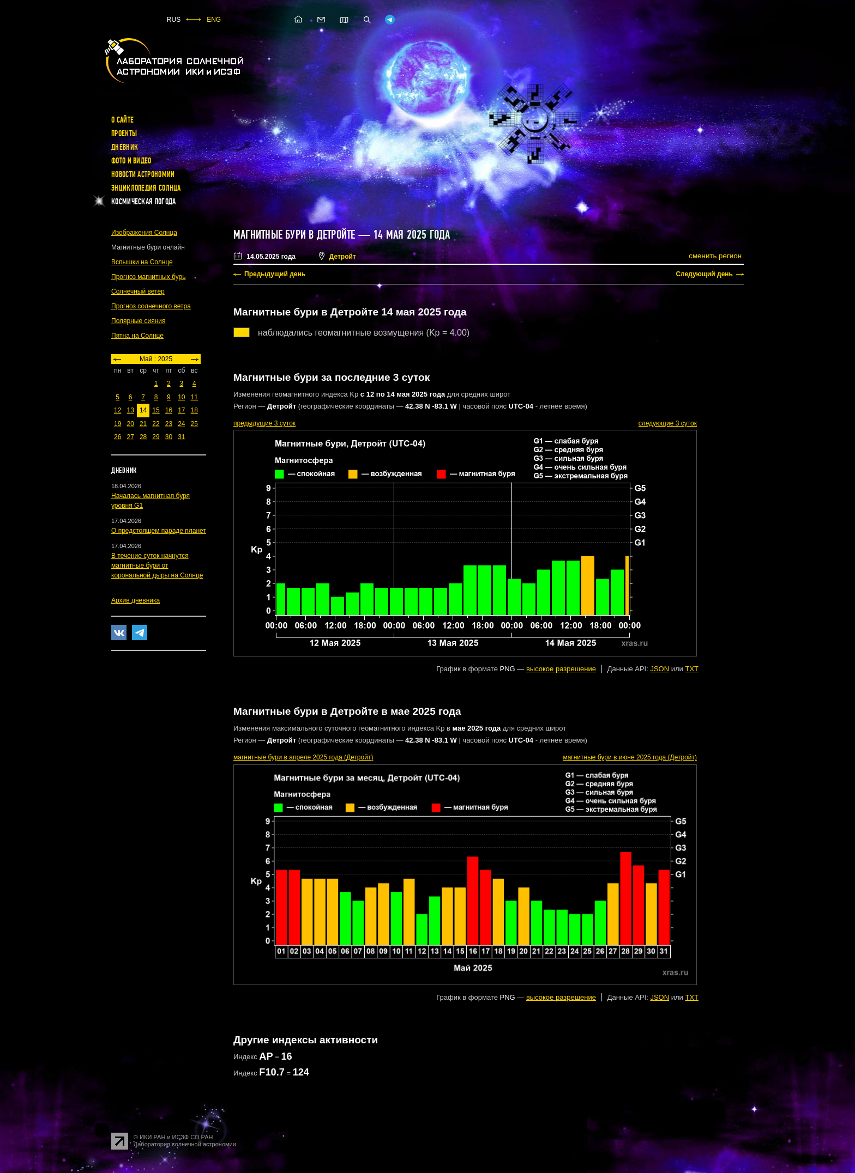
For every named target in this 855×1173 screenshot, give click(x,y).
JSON (659, 669)
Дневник (124, 147)
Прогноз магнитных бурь (148, 277)
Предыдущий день (274, 274)
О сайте (122, 120)
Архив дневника (135, 600)
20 (130, 424)
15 (155, 410)
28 (143, 437)
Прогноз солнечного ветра (151, 306)
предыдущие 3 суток (264, 423)
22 (155, 424)
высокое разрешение (561, 669)
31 (181, 437)
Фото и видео (131, 161)
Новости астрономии (142, 174)
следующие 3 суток (668, 423)
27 (130, 437)
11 (194, 397)
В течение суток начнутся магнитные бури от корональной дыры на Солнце (157, 565)
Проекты (124, 133)
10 (181, 397)
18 (194, 410)
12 (117, 410)
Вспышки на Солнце (142, 262)
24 (181, 424)
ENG (214, 19)
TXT (692, 669)
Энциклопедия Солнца (146, 188)
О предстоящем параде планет (158, 530)
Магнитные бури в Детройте (294, 235)
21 (143, 424)
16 (168, 410)
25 (194, 424)
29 (155, 437)
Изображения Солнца (144, 232)
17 (181, 410)
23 (168, 424)
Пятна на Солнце (137, 335)
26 (117, 437)
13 (130, 410)
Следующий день (704, 274)
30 (168, 437)
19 (117, 424)
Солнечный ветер (138, 291)
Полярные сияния (138, 321)
